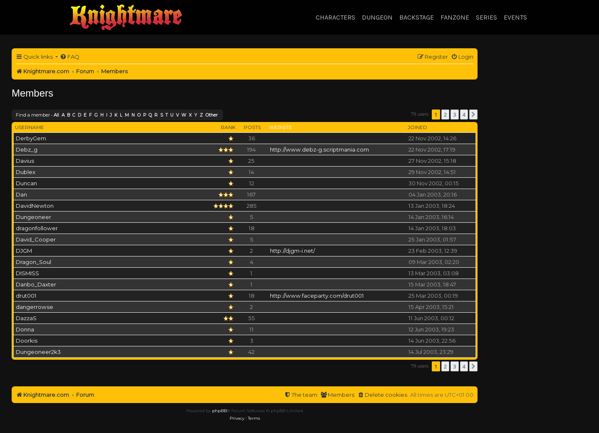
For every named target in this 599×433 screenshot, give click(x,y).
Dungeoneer (33, 217)
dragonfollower (37, 228)
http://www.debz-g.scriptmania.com (319, 149)
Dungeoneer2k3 (38, 351)
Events (515, 17)
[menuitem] (69, 57)
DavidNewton (35, 205)
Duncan (26, 183)
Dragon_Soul (33, 262)
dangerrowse (34, 307)
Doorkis (26, 340)
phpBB (219, 410)
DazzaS (26, 318)
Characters (335, 17)
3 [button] (454, 114)
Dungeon (377, 17)
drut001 (26, 295)
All (56, 115)
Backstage (416, 17)
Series (486, 17)
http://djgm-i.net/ (292, 250)
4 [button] (464, 114)
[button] (473, 114)
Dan (21, 194)
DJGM (24, 250)
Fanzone (455, 17)
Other (211, 115)
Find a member (33, 115)
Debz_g (26, 149)
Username (29, 127)
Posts (252, 127)
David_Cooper (36, 239)
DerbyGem (31, 138)
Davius (25, 160)
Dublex (25, 172)
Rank (228, 127)
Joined (417, 127)
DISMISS (27, 273)
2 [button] (445, 114)
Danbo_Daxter (36, 284)
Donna (25, 329)
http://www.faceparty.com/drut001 (317, 295)
